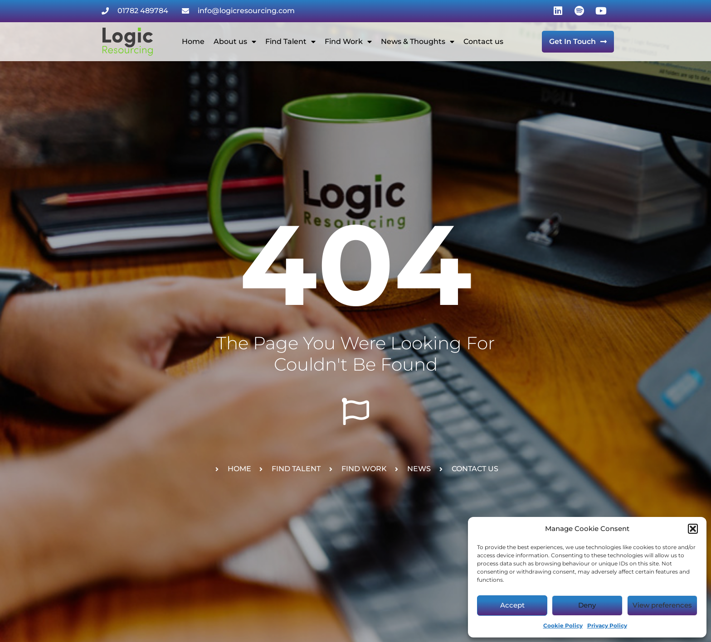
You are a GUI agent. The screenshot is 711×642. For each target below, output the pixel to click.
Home (193, 41)
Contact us (483, 41)
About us (235, 41)
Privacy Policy (607, 625)
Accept (512, 605)
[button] (692, 528)
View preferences (662, 605)
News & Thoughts (417, 41)
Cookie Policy (563, 625)
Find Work (348, 41)
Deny (587, 605)
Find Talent (290, 41)
